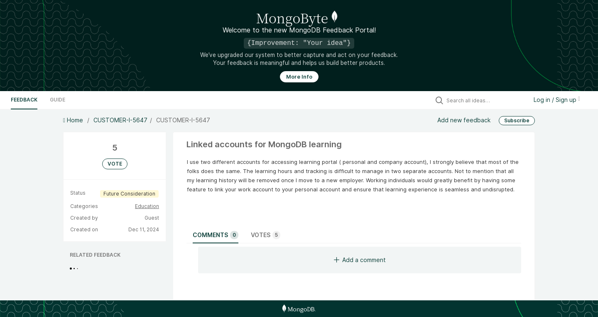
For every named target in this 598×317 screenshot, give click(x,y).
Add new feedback (463, 120)
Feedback (24, 100)
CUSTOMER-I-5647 (120, 120)
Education (147, 206)
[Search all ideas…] (485, 100)
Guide (57, 100)
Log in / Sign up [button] (557, 99)
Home (74, 120)
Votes (265, 235)
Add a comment (360, 259)
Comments (215, 235)
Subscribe (516, 120)
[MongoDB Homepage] (298, 309)
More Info (299, 77)
